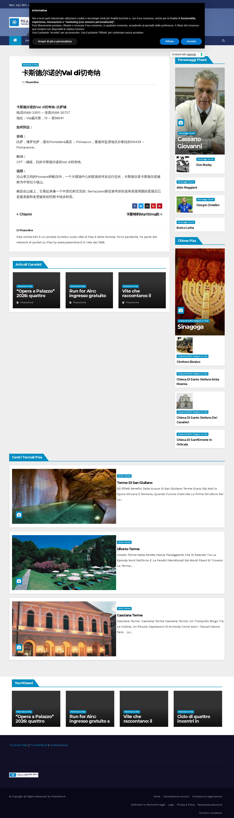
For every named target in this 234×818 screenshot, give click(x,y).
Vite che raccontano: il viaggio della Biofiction (136, 297)
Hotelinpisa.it (59, 745)
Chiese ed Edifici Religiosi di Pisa (193, 321)
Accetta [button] (191, 41)
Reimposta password (210, 804)
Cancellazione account (176, 796)
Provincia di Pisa (30, 65)
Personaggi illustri (187, 133)
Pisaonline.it (58, 796)
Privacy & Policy (186, 804)
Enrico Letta (185, 228)
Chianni (24, 214)
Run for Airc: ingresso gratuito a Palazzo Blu (87, 295)
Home (157, 796)
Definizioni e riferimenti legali (148, 804)
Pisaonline (32, 82)
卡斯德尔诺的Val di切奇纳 (61, 72)
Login (171, 804)
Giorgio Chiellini (207, 205)
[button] (223, 40)
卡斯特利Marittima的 (144, 214)
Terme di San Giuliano (134, 483)
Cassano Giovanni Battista (190, 146)
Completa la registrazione (207, 796)
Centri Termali (124, 476)
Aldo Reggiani (187, 187)
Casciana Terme (130, 615)
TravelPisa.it (38, 745)
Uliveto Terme (128, 549)
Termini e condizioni (210, 813)
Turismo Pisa (18, 745)
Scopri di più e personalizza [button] (55, 41)
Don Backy (204, 165)
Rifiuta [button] (170, 41)
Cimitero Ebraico (188, 362)
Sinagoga (190, 326)
